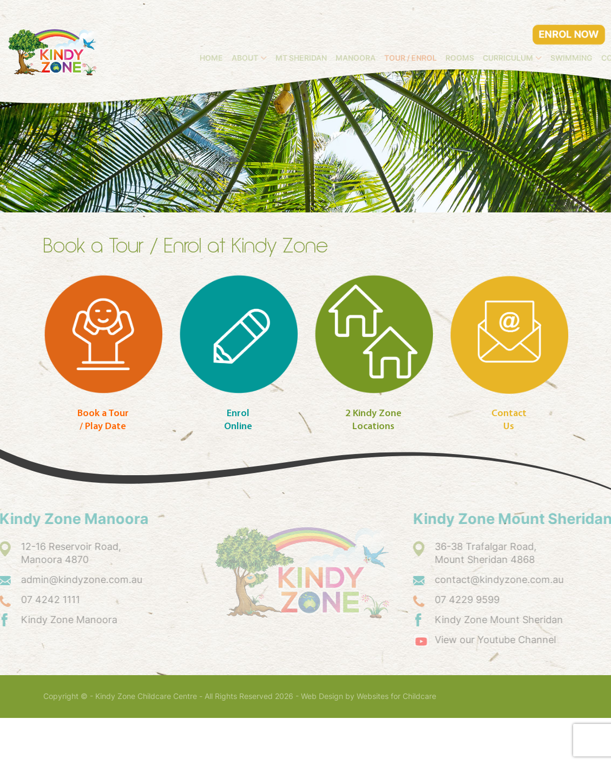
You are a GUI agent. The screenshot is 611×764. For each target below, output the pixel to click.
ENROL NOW (568, 13)
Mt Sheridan (378, 36)
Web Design (322, 742)
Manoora (433, 36)
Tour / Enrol (488, 36)
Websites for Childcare (396, 742)
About (323, 36)
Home (289, 36)
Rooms (537, 36)
